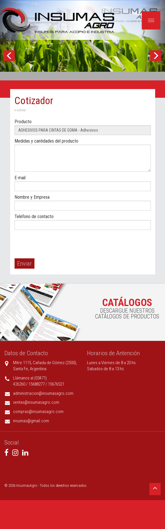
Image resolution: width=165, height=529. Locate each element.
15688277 (36, 384)
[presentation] (58, 244)
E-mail (20, 177)
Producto (23, 121)
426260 (19, 384)
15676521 (56, 384)
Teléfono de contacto (34, 216)
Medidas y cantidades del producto (46, 141)
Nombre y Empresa (32, 197)
